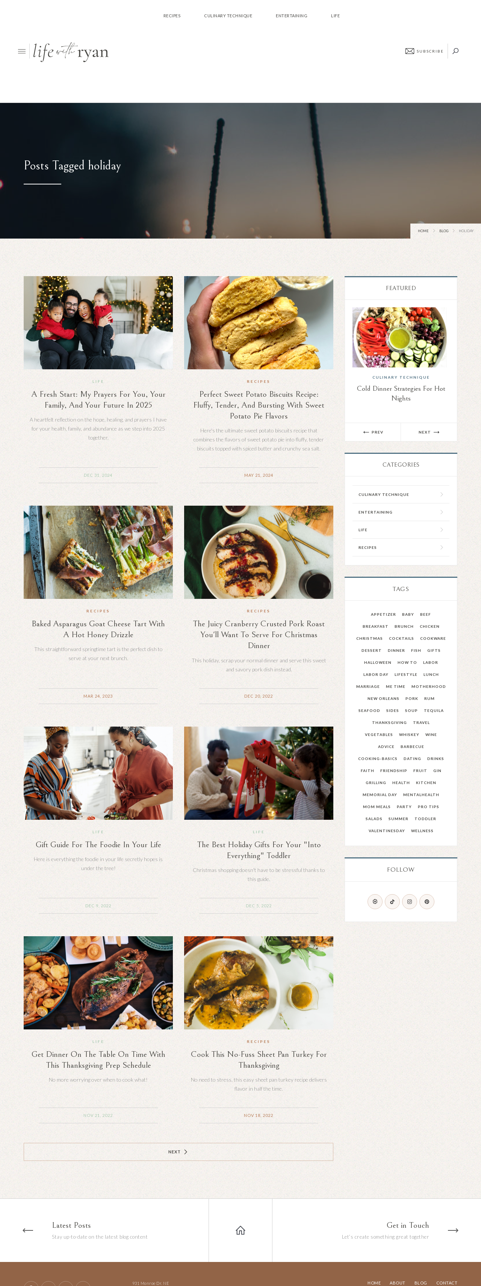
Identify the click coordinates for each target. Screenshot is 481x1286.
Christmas (369, 638)
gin (437, 770)
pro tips (428, 806)
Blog (443, 231)
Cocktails (401, 638)
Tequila (434, 710)
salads (374, 818)
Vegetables (379, 734)
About (397, 1282)
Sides (392, 710)
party (404, 806)
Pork (411, 698)
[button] (373, 432)
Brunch (404, 626)
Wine (431, 734)
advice (386, 746)
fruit (420, 770)
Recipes (259, 381)
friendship (393, 770)
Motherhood (428, 686)
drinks (435, 758)
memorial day (380, 794)
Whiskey (409, 734)
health (401, 782)
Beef (425, 614)
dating (412, 758)
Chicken (430, 626)
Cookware (433, 638)
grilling (376, 782)
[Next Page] (178, 1152)
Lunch (431, 674)
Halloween (378, 662)
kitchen (426, 782)
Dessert (372, 650)
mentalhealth (421, 794)
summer (398, 818)
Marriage (368, 686)
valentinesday (387, 830)
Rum (429, 698)
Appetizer (383, 614)
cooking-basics (378, 758)
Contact (447, 1282)
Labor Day (376, 674)
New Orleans (383, 698)
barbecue (412, 746)
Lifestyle (406, 674)
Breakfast (376, 626)
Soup (411, 710)
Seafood (369, 710)
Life (98, 381)
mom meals (377, 806)
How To (407, 662)
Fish (416, 650)
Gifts (434, 650)
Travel (421, 722)
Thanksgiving (389, 722)
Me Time (395, 686)
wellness (422, 830)
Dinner (396, 650)
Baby (408, 614)
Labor (430, 662)
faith (367, 770)
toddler (425, 818)
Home (423, 231)
